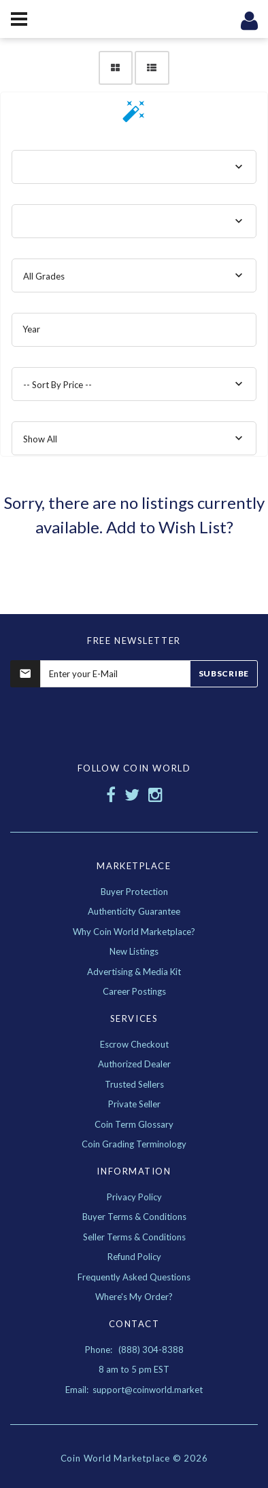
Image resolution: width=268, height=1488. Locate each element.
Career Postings (134, 991)
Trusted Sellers (134, 1084)
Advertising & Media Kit (134, 971)
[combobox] (134, 167)
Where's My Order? (134, 1296)
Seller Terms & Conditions (134, 1237)
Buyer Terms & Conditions (134, 1216)
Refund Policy (134, 1256)
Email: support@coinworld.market (134, 1389)
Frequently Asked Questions (134, 1277)
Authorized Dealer (134, 1063)
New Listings (134, 951)
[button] (134, 115)
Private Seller (134, 1104)
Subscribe (224, 673)
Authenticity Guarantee (134, 911)
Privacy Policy (134, 1196)
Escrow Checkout (134, 1044)
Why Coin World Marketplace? (134, 931)
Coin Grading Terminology (134, 1144)
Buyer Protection (134, 891)
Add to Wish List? (169, 527)
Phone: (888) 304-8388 (134, 1349)
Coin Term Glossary (134, 1124)
